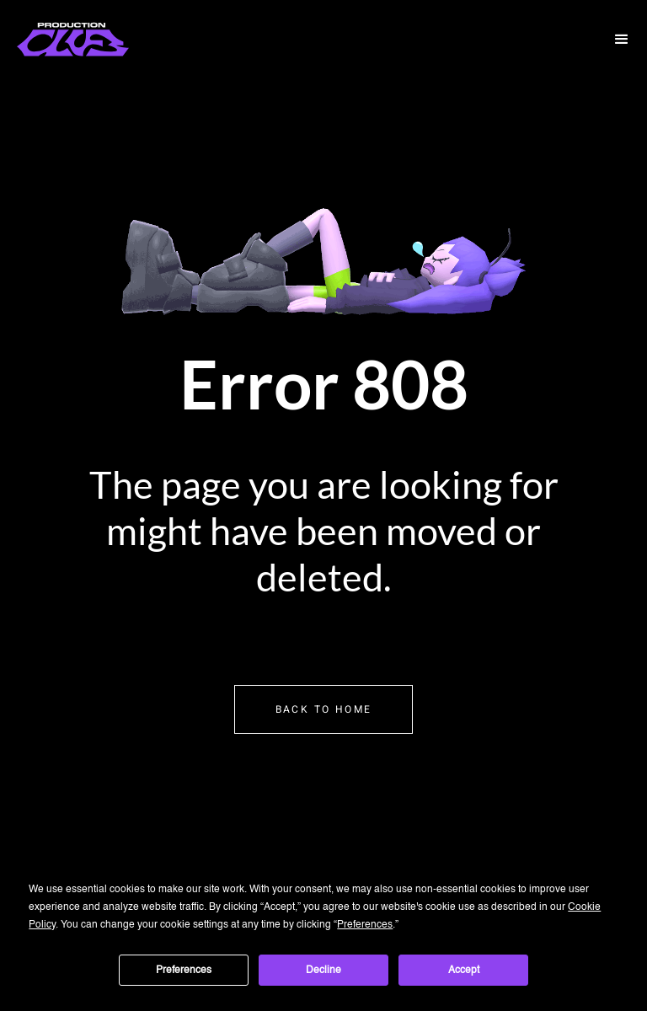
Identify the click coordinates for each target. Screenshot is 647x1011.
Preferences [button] (365, 925)
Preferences (183, 971)
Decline (323, 971)
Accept (463, 971)
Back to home (323, 709)
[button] (621, 39)
